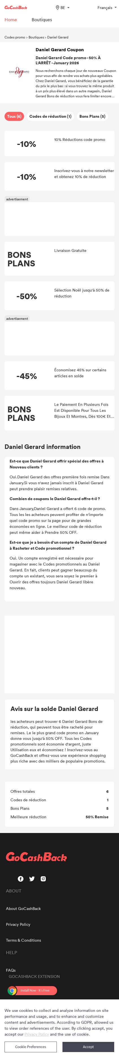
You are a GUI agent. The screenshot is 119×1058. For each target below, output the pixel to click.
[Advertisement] (59, 654)
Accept (88, 1046)
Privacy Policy (18, 924)
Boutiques (36, 37)
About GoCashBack (23, 908)
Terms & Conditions (23, 940)
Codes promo (15, 37)
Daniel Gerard (57, 37)
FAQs (11, 970)
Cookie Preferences (30, 1046)
